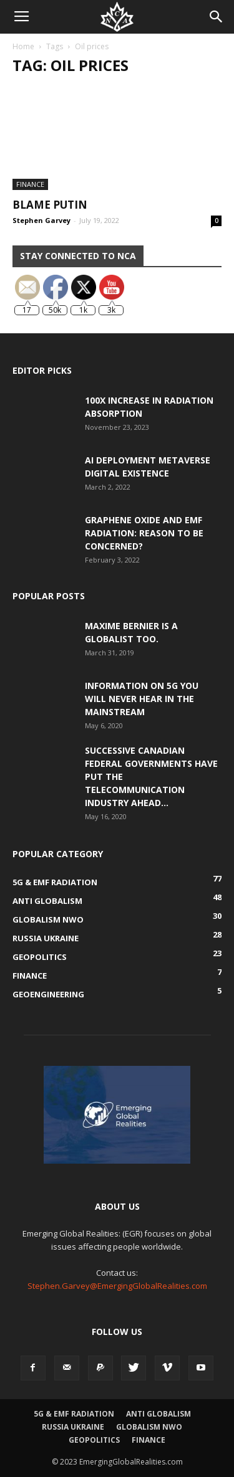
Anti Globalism (158, 1413)
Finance (30, 184)
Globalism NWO (149, 1427)
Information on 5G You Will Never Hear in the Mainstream (141, 699)
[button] (216, 17)
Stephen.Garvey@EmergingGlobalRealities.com (117, 1285)
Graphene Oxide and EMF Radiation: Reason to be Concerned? (144, 533)
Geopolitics (94, 1440)
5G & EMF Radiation (74, 1413)
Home (23, 46)
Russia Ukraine (73, 1427)
